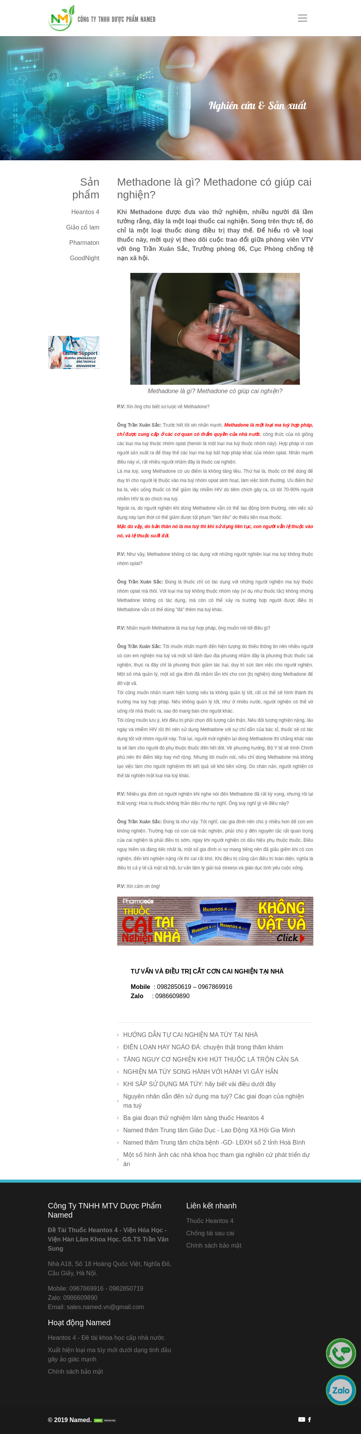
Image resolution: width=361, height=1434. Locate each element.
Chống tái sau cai (210, 1233)
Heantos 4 (86, 212)
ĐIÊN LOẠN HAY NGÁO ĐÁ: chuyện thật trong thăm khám (203, 1047)
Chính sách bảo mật (213, 1245)
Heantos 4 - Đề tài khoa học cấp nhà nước (106, 1337)
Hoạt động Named (79, 1322)
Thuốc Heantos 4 (210, 1221)
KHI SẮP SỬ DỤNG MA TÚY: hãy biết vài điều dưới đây (199, 1084)
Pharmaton (84, 242)
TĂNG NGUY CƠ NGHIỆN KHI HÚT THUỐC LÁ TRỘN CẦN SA (211, 1059)
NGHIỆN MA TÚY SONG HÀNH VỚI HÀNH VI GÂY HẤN (200, 1071)
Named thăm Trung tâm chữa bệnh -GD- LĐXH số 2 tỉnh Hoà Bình (214, 1142)
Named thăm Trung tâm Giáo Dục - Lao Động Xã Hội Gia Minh (209, 1130)
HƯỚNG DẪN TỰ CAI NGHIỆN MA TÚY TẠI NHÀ (190, 1035)
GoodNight (85, 258)
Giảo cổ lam (83, 227)
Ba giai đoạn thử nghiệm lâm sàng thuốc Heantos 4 (193, 1118)
